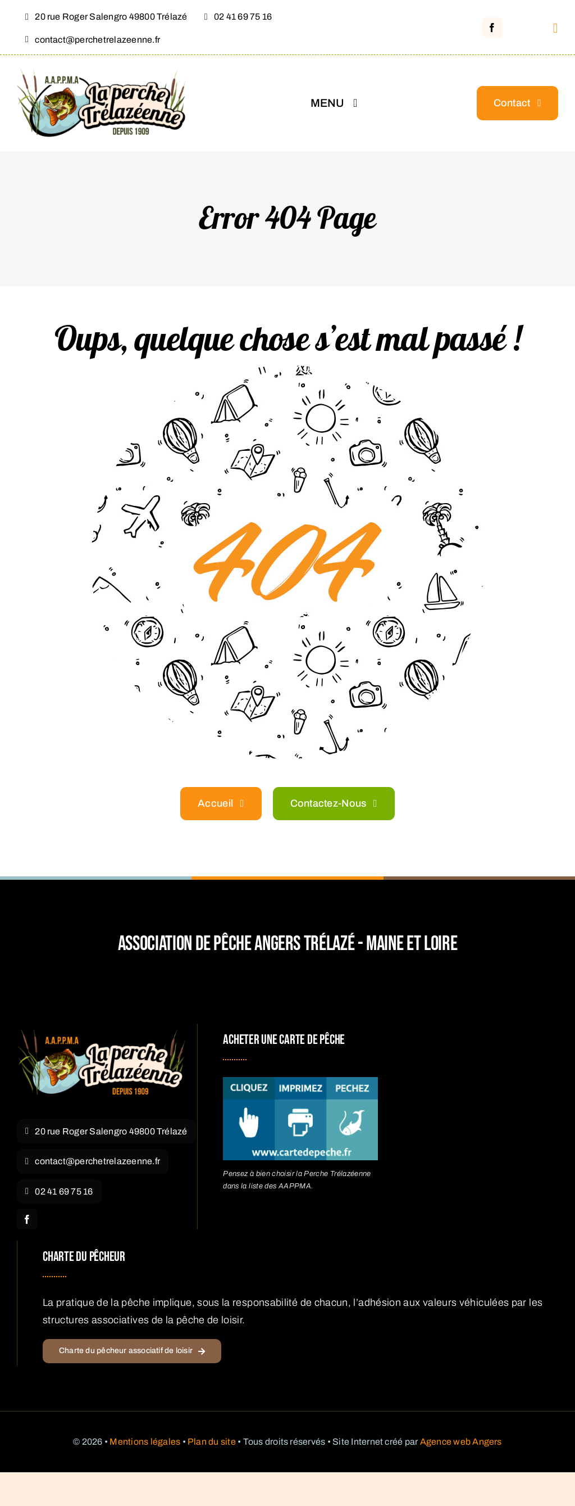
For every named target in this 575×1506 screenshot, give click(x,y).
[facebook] (492, 27)
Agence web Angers (461, 1441)
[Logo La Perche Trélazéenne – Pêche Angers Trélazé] (101, 74)
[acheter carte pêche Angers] (300, 1082)
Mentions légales (144, 1441)
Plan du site (212, 1441)
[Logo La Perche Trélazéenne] (101, 1034)
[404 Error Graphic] (287, 370)
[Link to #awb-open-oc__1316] (555, 28)
